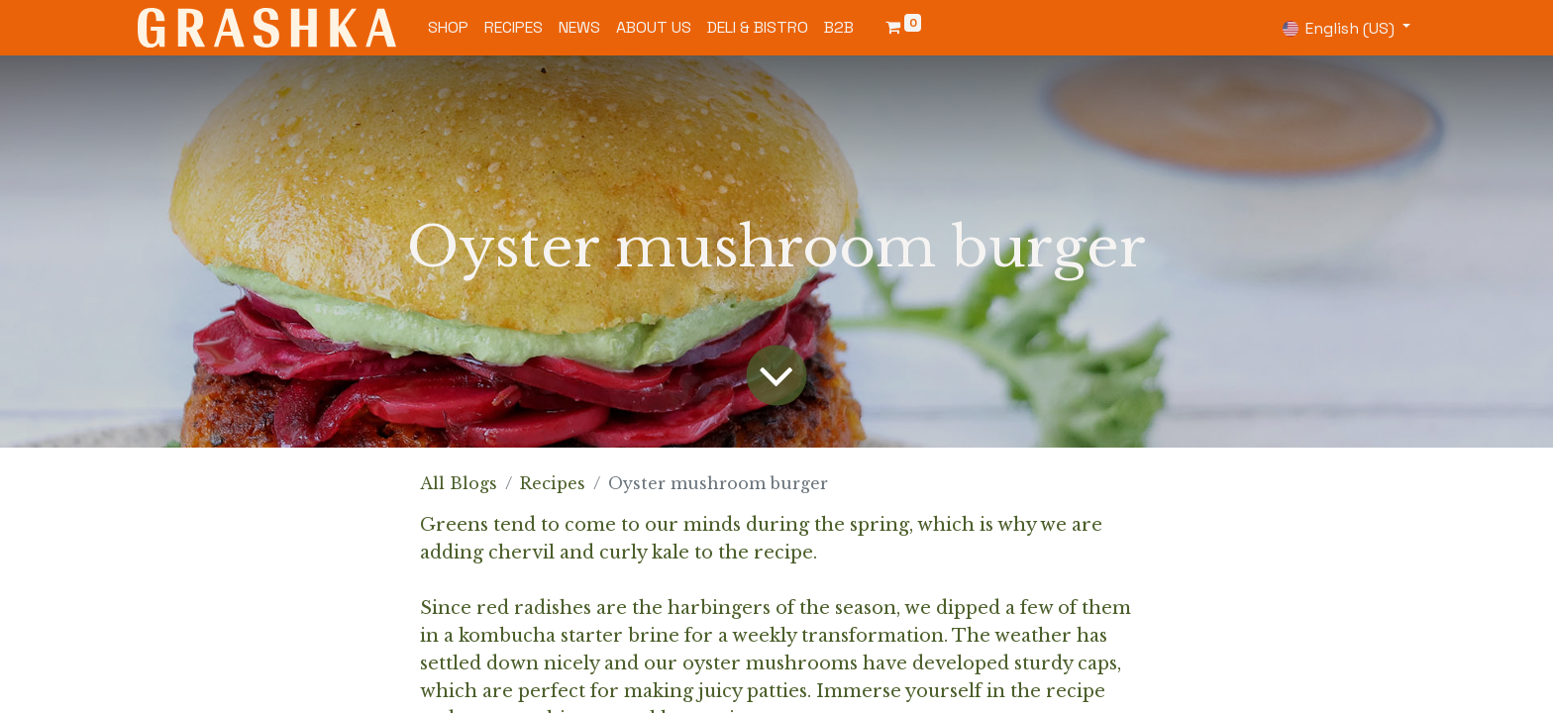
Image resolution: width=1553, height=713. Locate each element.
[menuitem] (448, 28)
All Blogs (458, 483)
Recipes (552, 483)
